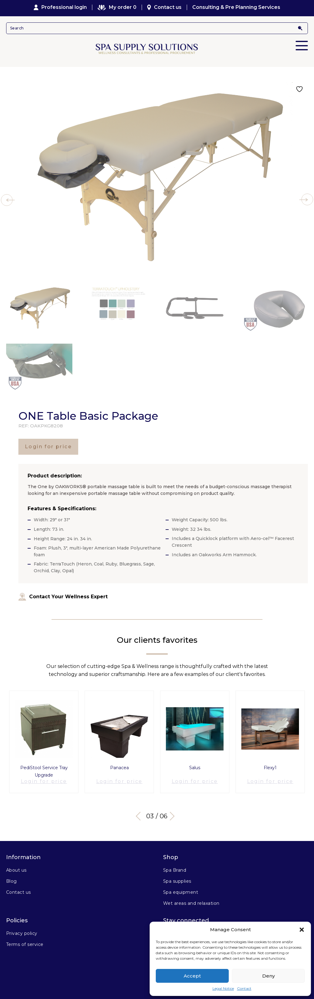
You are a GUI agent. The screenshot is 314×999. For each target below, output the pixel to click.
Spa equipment (180, 887)
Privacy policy (21, 928)
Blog (11, 876)
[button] (302, 930)
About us (16, 865)
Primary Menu (302, 41)
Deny (268, 976)
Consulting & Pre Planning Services (236, 7)
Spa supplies (177, 876)
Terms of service (25, 939)
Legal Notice (223, 988)
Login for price (48, 446)
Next (172, 811)
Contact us (164, 7)
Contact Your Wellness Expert (63, 596)
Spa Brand (174, 865)
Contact (244, 988)
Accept (192, 976)
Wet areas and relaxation (191, 898)
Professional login (60, 7)
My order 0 (117, 7)
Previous (140, 811)
